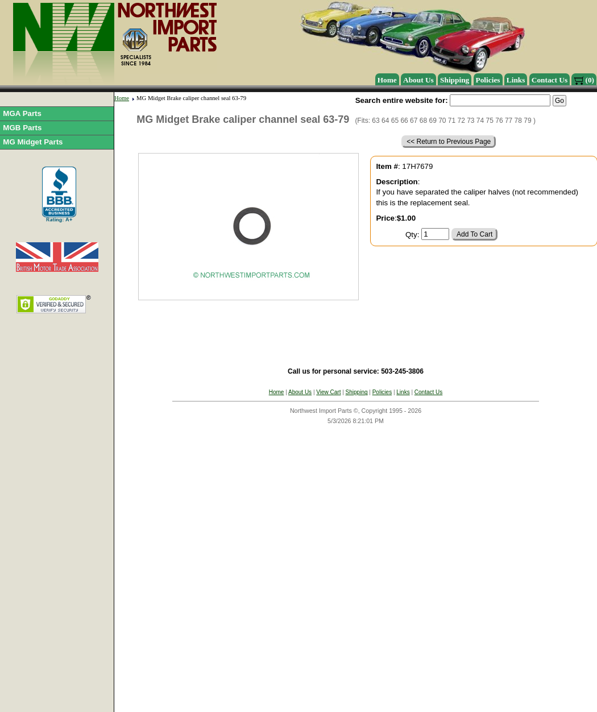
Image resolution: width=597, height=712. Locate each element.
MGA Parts (22, 113)
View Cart (328, 392)
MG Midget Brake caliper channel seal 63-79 (191, 98)
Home (387, 80)
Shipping (454, 80)
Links (516, 80)
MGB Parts (22, 127)
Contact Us (549, 80)
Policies (488, 80)
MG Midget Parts (33, 142)
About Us (418, 80)
